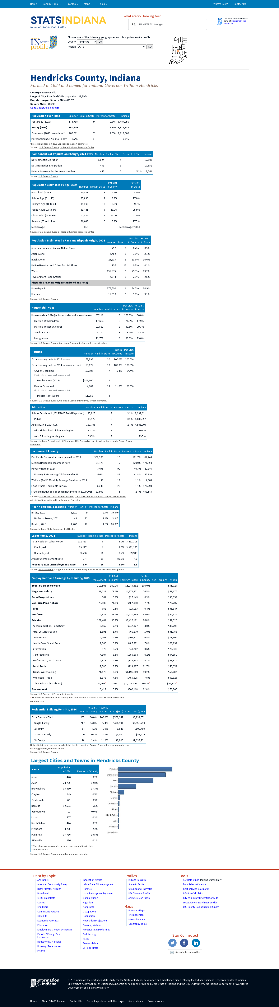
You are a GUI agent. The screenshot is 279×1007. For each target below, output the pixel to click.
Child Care (42, 907)
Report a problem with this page (105, 1001)
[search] (167, 24)
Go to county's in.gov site (44, 108)
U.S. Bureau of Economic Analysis (57, 496)
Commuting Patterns (48, 911)
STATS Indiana (46, 569)
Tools (183, 876)
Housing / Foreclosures (49, 946)
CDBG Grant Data (46, 898)
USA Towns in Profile (139, 893)
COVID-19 (42, 916)
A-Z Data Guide (191, 880)
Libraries (87, 889)
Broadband (43, 893)
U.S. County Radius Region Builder (201, 907)
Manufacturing (90, 898)
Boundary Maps (136, 910)
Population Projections (95, 920)
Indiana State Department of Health (57, 529)
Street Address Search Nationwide (200, 902)
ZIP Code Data (90, 948)
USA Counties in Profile (140, 889)
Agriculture (43, 880)
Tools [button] (102, 4)
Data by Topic (44, 876)
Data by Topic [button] (52, 4)
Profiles (130, 876)
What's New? (220, 4)
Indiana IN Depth (137, 880)
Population (89, 916)
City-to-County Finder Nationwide (200, 898)
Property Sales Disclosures (96, 929)
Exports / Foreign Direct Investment (49, 936)
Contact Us (240, 4)
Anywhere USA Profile (139, 898)
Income (41, 951)
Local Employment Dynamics (98, 893)
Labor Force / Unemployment (98, 884)
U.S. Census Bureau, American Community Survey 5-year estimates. (73, 343)
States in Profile (136, 884)
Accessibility (135, 1001)
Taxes (86, 938)
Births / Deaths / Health (49, 889)
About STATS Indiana (53, 1001)
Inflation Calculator (193, 893)
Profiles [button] (72, 4)
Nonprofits (88, 907)
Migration (88, 902)
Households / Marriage (49, 942)
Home (33, 4)
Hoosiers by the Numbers (235, 22)
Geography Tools (137, 924)
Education (42, 925)
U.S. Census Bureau (49, 147)
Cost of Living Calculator (196, 889)
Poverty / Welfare (91, 925)
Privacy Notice (156, 1001)
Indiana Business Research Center (77, 147)
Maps (128, 906)
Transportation (91, 943)
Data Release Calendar (195, 884)
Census (41, 902)
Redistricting (89, 934)
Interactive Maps (136, 919)
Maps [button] (88, 4)
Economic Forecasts (47, 920)
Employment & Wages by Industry (54, 929)
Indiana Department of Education (57, 441)
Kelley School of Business (96, 984)
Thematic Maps (136, 915)
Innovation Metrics (92, 880)
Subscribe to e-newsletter (185, 952)
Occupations (89, 911)
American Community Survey (52, 884)
